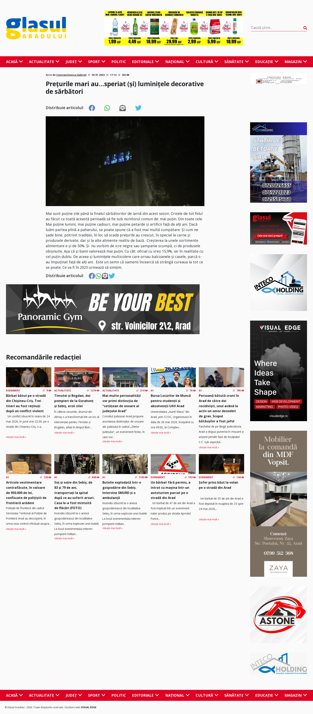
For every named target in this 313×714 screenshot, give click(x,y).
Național (177, 61)
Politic (118, 61)
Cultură (207, 61)
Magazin (295, 61)
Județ (74, 61)
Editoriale (145, 61)
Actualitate (44, 61)
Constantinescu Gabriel (71, 75)
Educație (266, 61)
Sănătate (236, 61)
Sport (96, 61)
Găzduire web (72, 707)
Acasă (14, 61)
